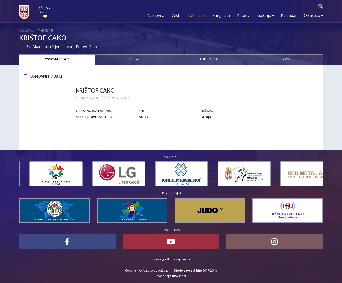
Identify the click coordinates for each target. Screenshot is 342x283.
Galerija (265, 15)
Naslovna (155, 15)
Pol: (141, 111)
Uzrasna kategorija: (94, 111)
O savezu (313, 15)
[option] (39, 173)
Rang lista (221, 15)
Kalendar (289, 15)
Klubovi (243, 15)
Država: (207, 111)
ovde (186, 259)
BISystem (179, 276)
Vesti (175, 15)
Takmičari (196, 15)
